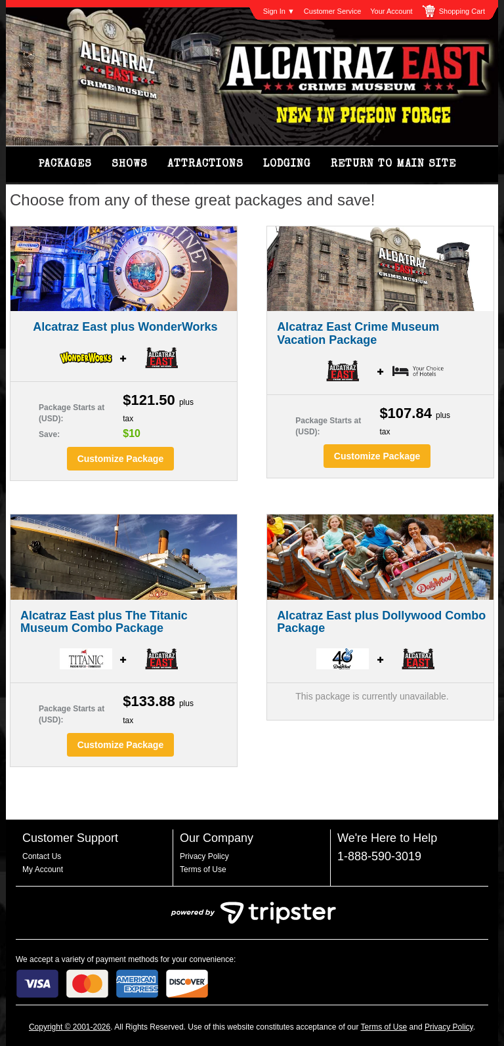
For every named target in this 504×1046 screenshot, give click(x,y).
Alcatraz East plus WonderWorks (125, 326)
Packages (65, 164)
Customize (120, 458)
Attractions (205, 164)
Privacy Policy (204, 856)
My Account (42, 869)
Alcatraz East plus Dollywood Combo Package (381, 622)
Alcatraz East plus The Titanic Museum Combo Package (104, 622)
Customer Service (332, 11)
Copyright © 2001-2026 (69, 1027)
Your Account (391, 11)
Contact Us (41, 856)
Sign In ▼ (279, 11)
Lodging (287, 164)
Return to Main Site (393, 164)
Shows (130, 164)
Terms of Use (203, 869)
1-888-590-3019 (379, 856)
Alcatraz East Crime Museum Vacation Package (358, 333)
